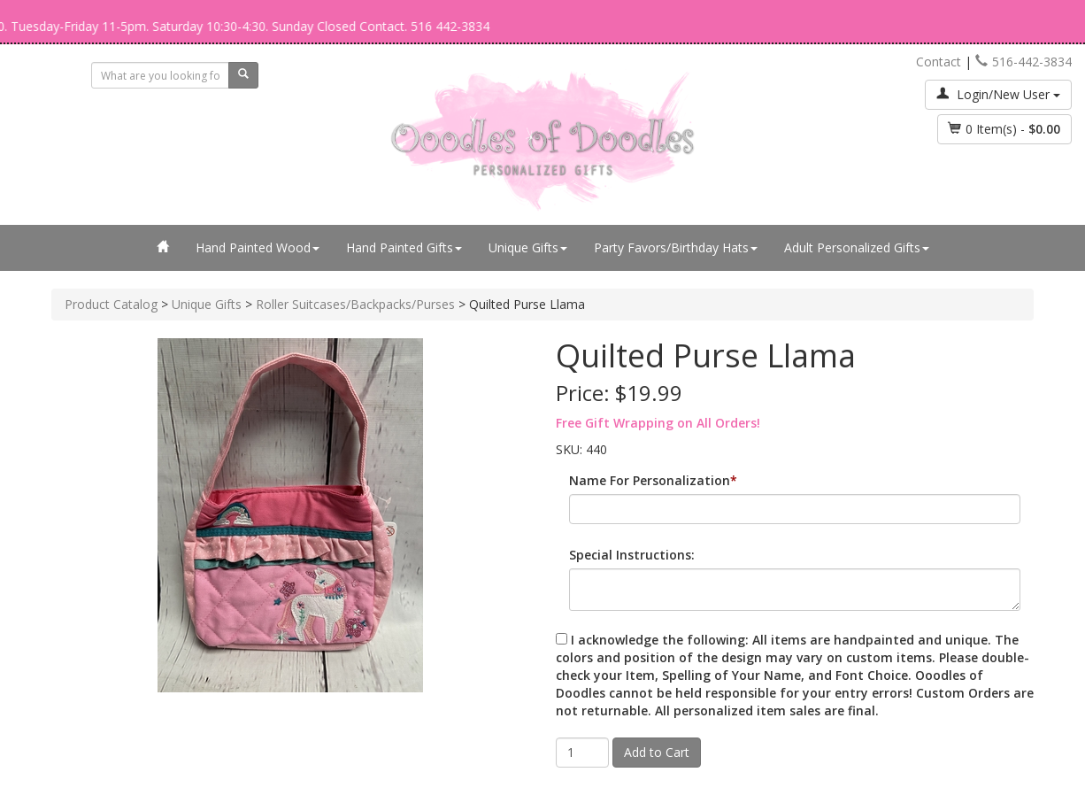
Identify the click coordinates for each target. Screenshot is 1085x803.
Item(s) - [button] (1004, 128)
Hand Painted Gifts (404, 247)
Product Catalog (111, 304)
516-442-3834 (1023, 61)
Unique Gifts (528, 247)
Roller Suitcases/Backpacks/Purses (355, 304)
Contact (938, 61)
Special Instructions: (632, 554)
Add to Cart (656, 752)
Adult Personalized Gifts (856, 247)
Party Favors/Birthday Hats (676, 247)
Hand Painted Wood (257, 247)
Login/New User (998, 94)
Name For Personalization (649, 480)
